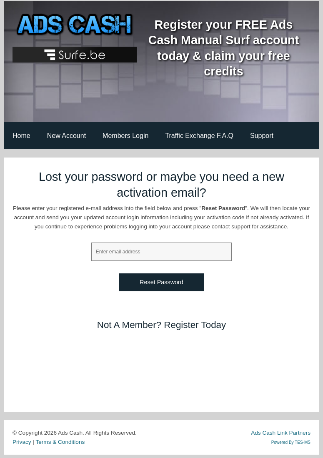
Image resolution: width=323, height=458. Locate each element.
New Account (66, 135)
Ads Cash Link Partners (280, 433)
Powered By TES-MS (290, 442)
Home (21, 135)
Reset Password (161, 282)
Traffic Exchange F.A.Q (199, 135)
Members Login (125, 135)
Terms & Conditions (60, 442)
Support (261, 135)
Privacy (22, 442)
